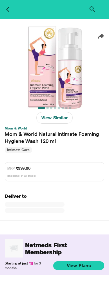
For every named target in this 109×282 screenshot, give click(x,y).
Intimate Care (18, 150)
